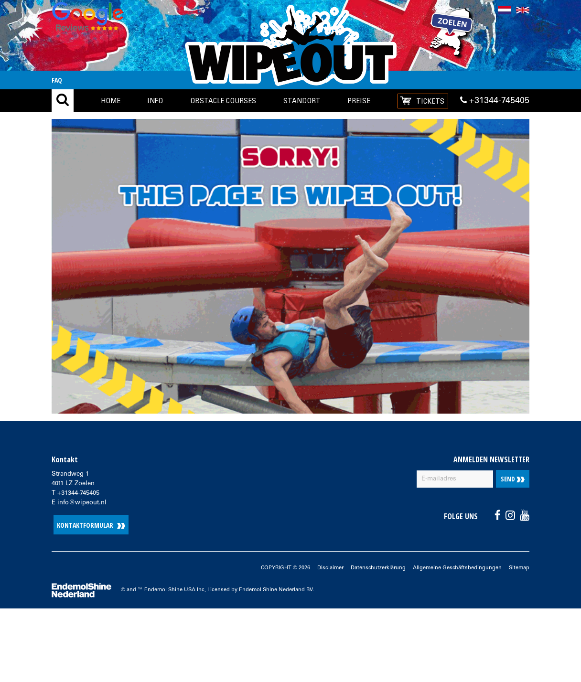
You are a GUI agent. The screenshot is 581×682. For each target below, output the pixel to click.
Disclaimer (330, 568)
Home (110, 100)
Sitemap (519, 568)
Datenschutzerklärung (378, 568)
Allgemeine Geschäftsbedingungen (457, 568)
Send (513, 479)
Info (155, 100)
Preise (358, 100)
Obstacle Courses (223, 100)
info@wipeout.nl (82, 503)
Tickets (430, 101)
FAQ (57, 80)
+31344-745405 (494, 101)
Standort (302, 100)
